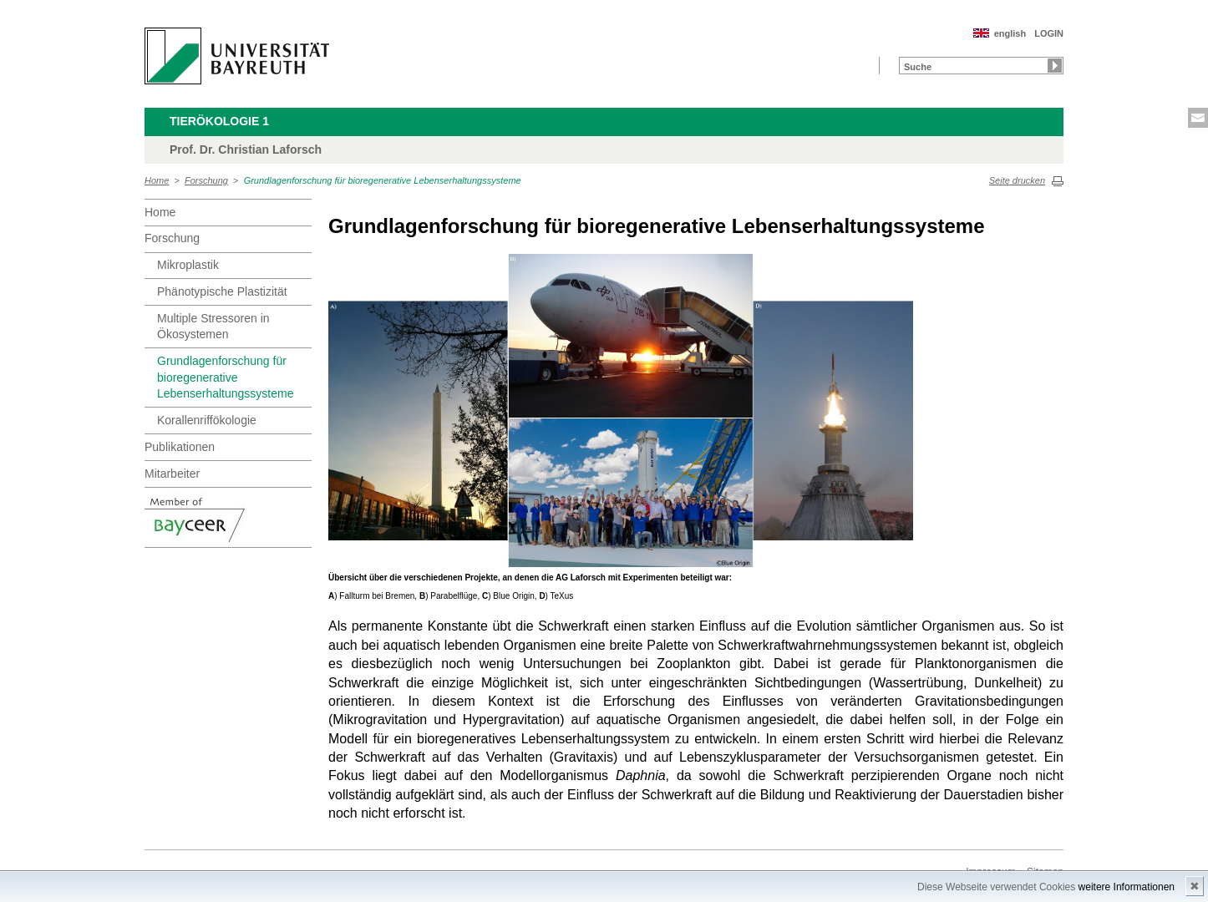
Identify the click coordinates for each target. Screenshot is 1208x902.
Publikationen (180, 447)
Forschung (206, 180)
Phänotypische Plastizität (222, 291)
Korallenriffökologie (206, 420)
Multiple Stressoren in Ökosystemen (213, 327)
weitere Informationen (1127, 887)
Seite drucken (1017, 180)
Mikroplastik (188, 264)
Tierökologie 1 (219, 121)
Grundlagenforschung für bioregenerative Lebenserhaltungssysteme (382, 180)
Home (157, 180)
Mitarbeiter (172, 473)
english (1010, 33)
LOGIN (1048, 33)
